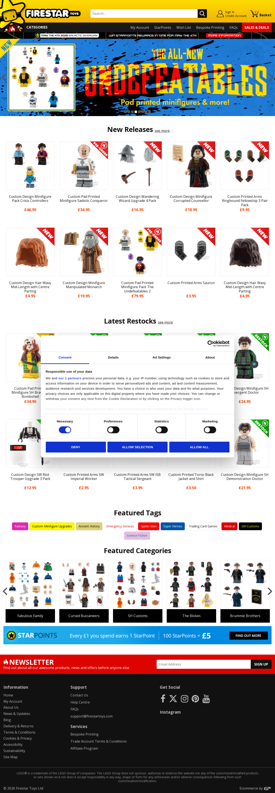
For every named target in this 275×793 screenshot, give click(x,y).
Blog (7, 719)
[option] (137, 77)
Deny (75, 447)
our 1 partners (70, 378)
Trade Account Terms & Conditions (98, 741)
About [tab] (210, 357)
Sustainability (14, 750)
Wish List (183, 27)
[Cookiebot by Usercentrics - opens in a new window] (210, 343)
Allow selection (137, 447)
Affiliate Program (84, 748)
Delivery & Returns (18, 726)
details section (195, 409)
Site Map (10, 757)
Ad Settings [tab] (162, 357)
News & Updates (16, 713)
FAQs (233, 27)
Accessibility (13, 744)
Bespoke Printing (210, 27)
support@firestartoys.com (91, 716)
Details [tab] (113, 357)
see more (162, 130)
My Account (139, 27)
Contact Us (79, 695)
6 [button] (142, 111)
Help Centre (80, 702)
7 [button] (146, 111)
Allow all (199, 447)
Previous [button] (4, 77)
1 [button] (125, 111)
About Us (10, 707)
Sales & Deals (256, 27)
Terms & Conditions (19, 732)
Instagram (170, 712)
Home (8, 695)
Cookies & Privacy (17, 738)
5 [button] (139, 111)
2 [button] (129, 111)
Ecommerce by (256, 788)
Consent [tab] (65, 357)
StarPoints (162, 27)
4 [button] (135, 111)
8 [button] (149, 111)
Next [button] (271, 77)
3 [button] (132, 111)
